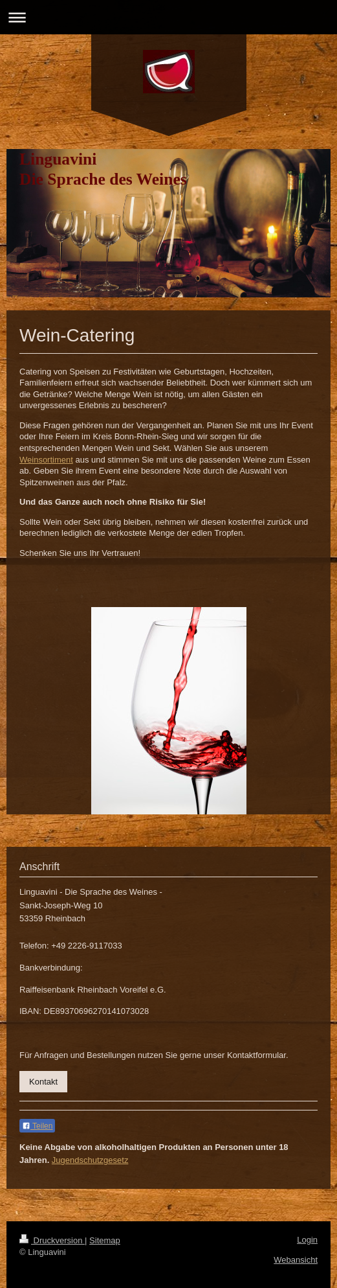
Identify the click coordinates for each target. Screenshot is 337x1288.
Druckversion (52, 1240)
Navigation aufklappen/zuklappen (168, 17)
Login (307, 1240)
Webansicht (296, 1260)
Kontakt (43, 1082)
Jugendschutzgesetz (90, 1160)
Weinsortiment (46, 460)
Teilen (37, 1126)
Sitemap (104, 1240)
